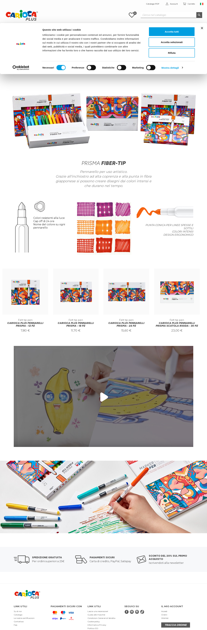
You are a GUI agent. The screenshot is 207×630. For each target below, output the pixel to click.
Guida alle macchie (96, 614)
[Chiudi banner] (202, 5)
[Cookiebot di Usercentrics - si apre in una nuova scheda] (21, 44)
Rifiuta (172, 29)
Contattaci (19, 621)
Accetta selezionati (172, 19)
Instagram (137, 612)
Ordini (164, 614)
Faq (15, 625)
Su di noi (18, 611)
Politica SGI (92, 628)
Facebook (127, 612)
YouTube (132, 612)
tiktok (142, 612)
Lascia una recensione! (97, 611)
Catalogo (18, 614)
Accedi (164, 611)
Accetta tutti (172, 8)
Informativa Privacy (96, 625)
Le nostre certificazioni (24, 618)
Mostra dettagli (170, 44)
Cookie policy (93, 621)
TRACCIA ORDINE (176, 624)
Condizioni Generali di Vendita (101, 618)
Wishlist (165, 618)
